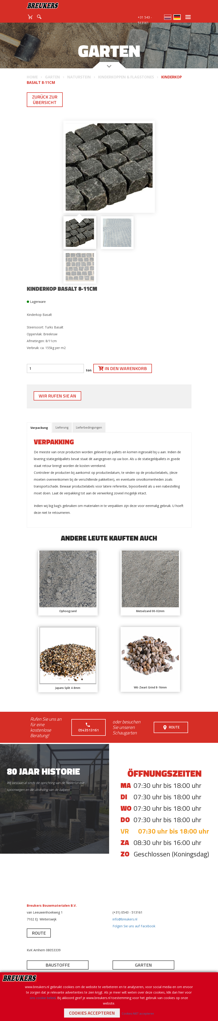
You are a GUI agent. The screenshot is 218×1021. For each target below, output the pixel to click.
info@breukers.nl (125, 919)
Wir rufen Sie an (57, 395)
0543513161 (88, 727)
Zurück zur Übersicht (44, 99)
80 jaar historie (43, 771)
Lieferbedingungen (89, 427)
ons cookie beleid (43, 998)
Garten (143, 964)
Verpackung (39, 427)
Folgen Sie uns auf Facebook (134, 926)
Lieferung (62, 427)
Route (171, 727)
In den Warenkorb (122, 368)
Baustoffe (58, 964)
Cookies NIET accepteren (138, 1014)
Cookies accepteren (92, 1012)
